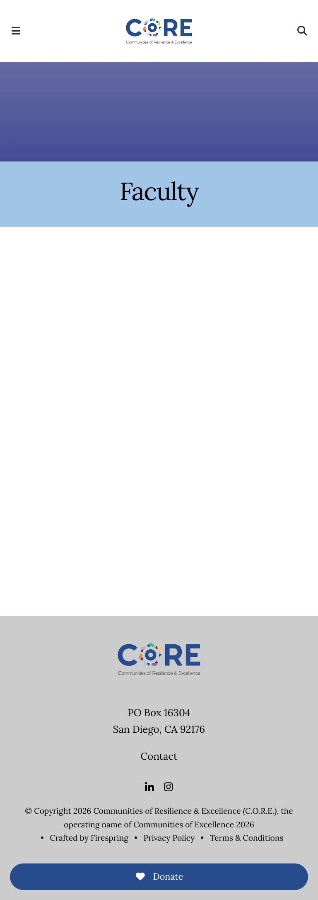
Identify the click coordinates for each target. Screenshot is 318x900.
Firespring (109, 838)
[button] (15, 30)
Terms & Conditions (247, 838)
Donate (159, 876)
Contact (159, 756)
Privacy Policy (169, 838)
